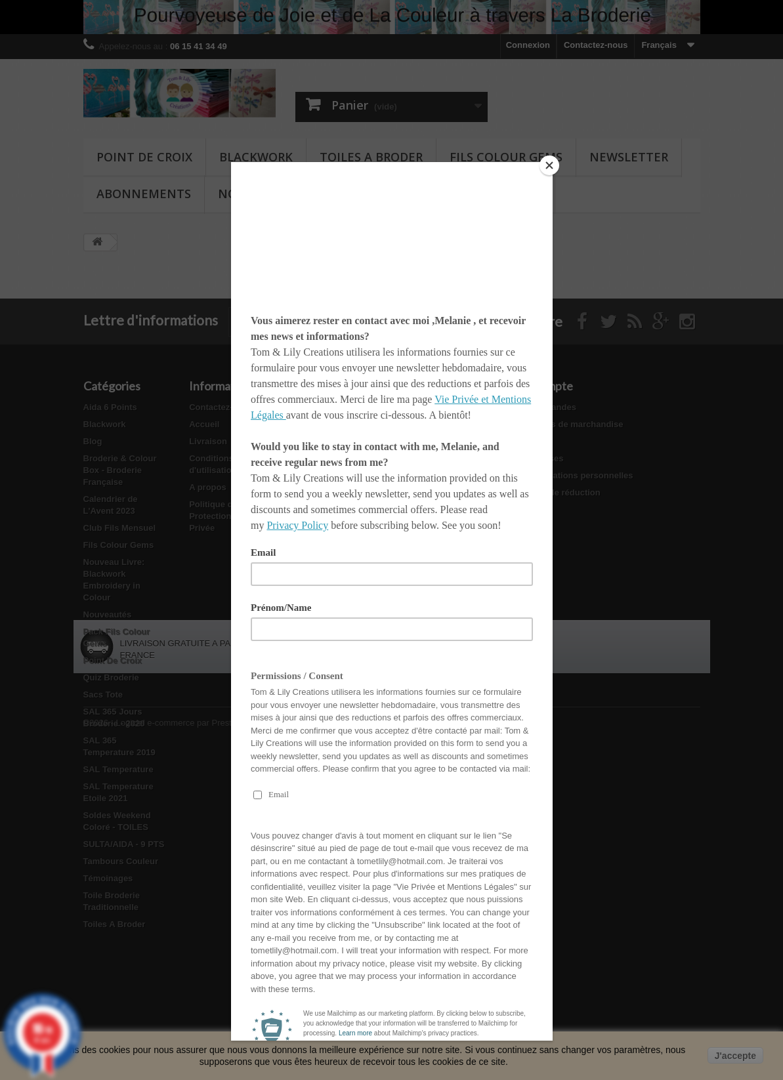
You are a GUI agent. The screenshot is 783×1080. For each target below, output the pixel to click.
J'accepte (735, 1055)
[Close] (549, 165)
